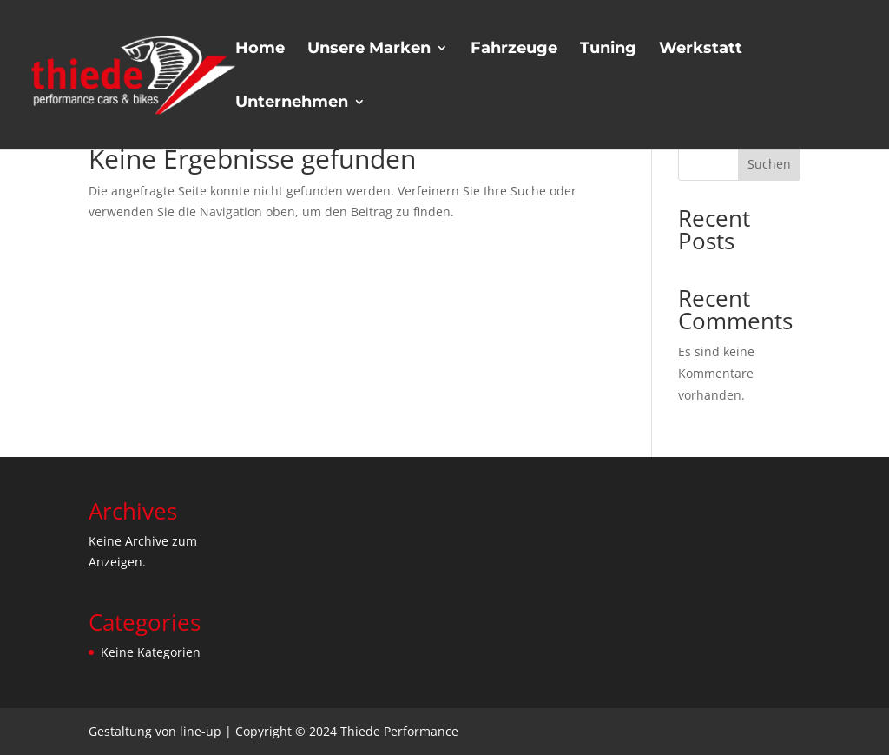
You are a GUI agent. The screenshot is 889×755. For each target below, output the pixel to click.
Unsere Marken (369, 49)
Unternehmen (291, 103)
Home (260, 49)
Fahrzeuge (514, 49)
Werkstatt (700, 49)
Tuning (608, 49)
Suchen (769, 164)
